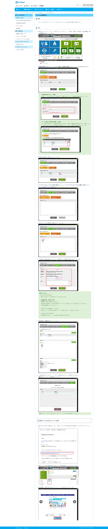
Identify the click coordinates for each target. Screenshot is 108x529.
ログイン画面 (50, 9)
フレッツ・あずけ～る (25, 12)
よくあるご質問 (19, 49)
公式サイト (59, 9)
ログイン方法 (44, 63)
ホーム (18, 9)
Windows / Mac (19, 44)
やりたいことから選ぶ (37, 12)
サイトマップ (26, 527)
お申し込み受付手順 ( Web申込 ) (23, 20)
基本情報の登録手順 (20, 23)
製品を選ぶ (28, 9)
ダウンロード (39, 9)
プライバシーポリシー (19, 527)
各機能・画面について (21, 33)
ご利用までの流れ (19, 17)
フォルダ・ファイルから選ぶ (23, 39)
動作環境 (18, 28)
